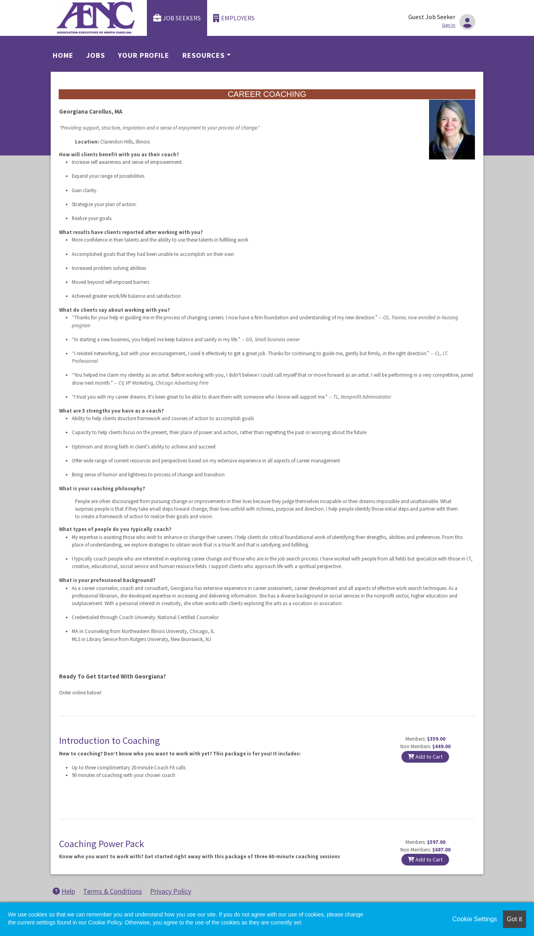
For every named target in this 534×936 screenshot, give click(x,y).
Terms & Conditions (112, 891)
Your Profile (143, 55)
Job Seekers (177, 18)
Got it (514, 919)
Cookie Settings (474, 919)
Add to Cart (425, 756)
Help (64, 891)
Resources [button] (203, 55)
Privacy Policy (170, 891)
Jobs (95, 55)
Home (63, 55)
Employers (234, 18)
